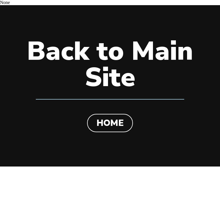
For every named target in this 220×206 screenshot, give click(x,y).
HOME (110, 123)
